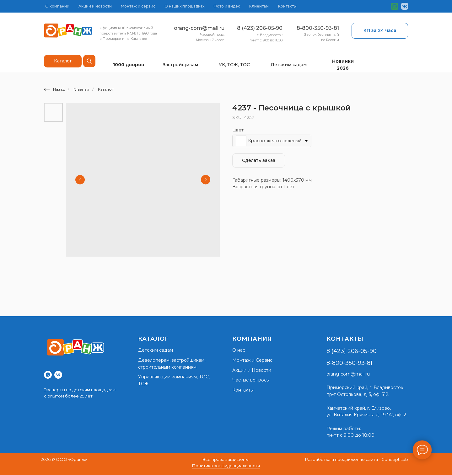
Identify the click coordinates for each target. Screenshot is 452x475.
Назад (54, 89)
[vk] (58, 375)
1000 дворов (128, 64)
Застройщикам (180, 64)
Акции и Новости (251, 370)
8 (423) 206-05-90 (259, 28)
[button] (380, 31)
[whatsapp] (48, 375)
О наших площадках (184, 6)
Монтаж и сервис (138, 6)
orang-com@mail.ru (199, 28)
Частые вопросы (251, 380)
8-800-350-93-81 (318, 28)
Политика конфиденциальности (226, 465)
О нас (238, 350)
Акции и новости (95, 6)
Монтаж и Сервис (252, 360)
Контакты (287, 6)
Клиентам (259, 6)
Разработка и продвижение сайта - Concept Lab (356, 459)
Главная (81, 89)
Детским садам (289, 64)
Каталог (106, 89)
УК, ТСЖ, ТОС (234, 64)
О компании (57, 6)
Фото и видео (226, 6)
